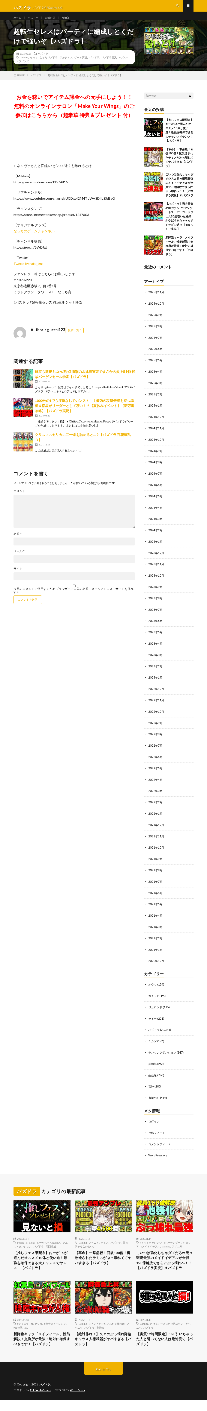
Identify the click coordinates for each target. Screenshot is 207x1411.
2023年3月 (155, 657)
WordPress (80, 1401)
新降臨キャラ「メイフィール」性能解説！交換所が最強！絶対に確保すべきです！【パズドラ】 (179, 253)
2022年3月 (155, 791)
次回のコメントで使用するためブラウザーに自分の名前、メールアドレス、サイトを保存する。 (74, 598)
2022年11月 (156, 702)
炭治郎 (70, 21)
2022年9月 (155, 724)
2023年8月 (155, 601)
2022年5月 (155, 769)
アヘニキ (94, 1237)
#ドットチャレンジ (151, 1237)
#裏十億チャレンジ (55, 1327)
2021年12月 (156, 824)
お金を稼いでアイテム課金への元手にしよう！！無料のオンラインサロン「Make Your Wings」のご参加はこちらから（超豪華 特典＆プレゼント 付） (74, 114)
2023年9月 (155, 590)
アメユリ (177, 1241)
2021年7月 (155, 880)
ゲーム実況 (80, 65)
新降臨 (100, 1331)
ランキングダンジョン (163, 1049)
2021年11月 (156, 836)
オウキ (152, 982)
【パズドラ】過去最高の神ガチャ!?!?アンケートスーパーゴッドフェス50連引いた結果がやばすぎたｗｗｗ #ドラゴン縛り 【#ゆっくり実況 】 (179, 224)
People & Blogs (26, 1237)
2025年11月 (156, 300)
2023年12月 (156, 557)
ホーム (18, 21)
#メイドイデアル (150, 1241)
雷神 (151, 1082)
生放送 (152, 1071)
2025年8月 (155, 333)
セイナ (152, 1015)
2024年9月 (155, 456)
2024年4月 (155, 512)
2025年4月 (155, 378)
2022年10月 (156, 713)
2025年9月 (155, 322)
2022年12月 (156, 691)
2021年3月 (155, 925)
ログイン (154, 1117)
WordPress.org (158, 1150)
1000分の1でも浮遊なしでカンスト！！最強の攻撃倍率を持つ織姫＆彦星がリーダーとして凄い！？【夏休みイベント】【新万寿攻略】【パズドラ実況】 (84, 413)
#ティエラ (23, 1327)
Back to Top (104, 1381)
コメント (20, 498)
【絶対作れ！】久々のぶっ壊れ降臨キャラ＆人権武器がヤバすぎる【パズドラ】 (102, 1344)
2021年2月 (155, 936)
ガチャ (152, 993)
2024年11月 (156, 434)
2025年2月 (155, 400)
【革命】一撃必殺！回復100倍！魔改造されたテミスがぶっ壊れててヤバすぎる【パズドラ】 (179, 165)
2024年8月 (155, 467)
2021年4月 (155, 914)
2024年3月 (155, 523)
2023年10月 (156, 579)
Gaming (24, 65)
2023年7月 (155, 612)
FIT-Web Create (41, 1401)
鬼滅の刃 (54, 21)
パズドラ (35, 21)
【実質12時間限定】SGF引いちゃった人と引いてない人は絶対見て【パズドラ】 (164, 1344)
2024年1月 (155, 545)
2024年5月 (155, 501)
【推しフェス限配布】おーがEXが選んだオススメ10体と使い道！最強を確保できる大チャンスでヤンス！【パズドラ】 (42, 1257)
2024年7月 (155, 478)
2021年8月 (155, 869)
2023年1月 (155, 679)
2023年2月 (155, 668)
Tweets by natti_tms (28, 271)
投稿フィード (157, 1128)
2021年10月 (156, 847)
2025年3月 (155, 389)
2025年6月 (155, 356)
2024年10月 (156, 445)
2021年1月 (155, 947)
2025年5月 (155, 367)
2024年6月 (155, 490)
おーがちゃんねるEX (49, 1237)
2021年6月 (155, 891)
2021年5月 (155, 903)
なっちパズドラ (49, 65)
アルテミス (66, 65)
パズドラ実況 (109, 65)
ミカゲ (152, 1038)
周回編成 (51, 1241)
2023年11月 (156, 568)
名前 (18, 541)
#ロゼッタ (36, 1327)
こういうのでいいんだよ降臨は (107, 1327)
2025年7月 (155, 344)
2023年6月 (155, 624)
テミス (105, 1237)
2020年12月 (156, 958)
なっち (34, 65)
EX (26, 1331)
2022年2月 (155, 802)
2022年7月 (155, 746)
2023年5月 (155, 635)
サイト (18, 576)
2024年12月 (156, 423)
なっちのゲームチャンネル (34, 239)
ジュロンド (155, 1004)
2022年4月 (155, 780)
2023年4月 (155, 646)
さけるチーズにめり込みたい (166, 1327)
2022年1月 (155, 813)
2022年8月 (155, 735)
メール (19, 559)
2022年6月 (155, 757)
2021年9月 (155, 858)
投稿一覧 (73, 338)
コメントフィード (160, 1139)
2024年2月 (155, 534)
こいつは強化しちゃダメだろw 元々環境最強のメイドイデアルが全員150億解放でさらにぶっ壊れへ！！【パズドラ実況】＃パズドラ (164, 1260)
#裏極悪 (18, 1331)
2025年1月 (155, 411)
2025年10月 (156, 311)
